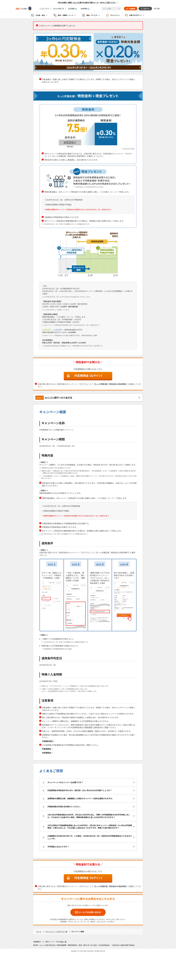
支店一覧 (63, 942)
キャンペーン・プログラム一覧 (56, 931)
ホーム (38, 931)
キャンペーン (115, 15)
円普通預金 (46, 748)
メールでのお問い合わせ (90, 912)
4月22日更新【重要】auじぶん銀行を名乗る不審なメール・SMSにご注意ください (87, 2)
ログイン (146, 9)
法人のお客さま (58, 8)
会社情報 (72, 8)
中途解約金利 (47, 741)
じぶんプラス (44, 8)
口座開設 (132, 9)
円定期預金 (46, 752)
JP (155, 8)
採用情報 (85, 8)
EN (158, 8)
